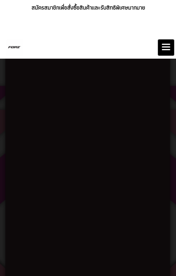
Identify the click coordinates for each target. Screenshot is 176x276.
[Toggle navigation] (166, 47)
